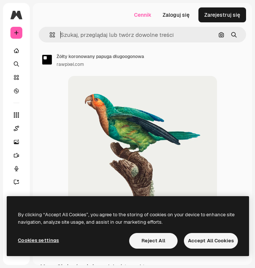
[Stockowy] (16, 77)
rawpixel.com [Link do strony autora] (70, 64)
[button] (49, 35)
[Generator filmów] (16, 155)
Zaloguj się (176, 15)
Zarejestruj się (222, 15)
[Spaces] (16, 128)
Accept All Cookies (211, 240)
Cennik (143, 15)
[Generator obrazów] (16, 142)
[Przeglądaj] (16, 91)
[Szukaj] (16, 64)
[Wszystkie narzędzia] (16, 115)
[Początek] (16, 51)
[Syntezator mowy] (16, 169)
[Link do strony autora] (47, 59)
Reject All (153, 240)
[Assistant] (16, 182)
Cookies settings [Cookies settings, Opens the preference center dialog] (38, 240)
